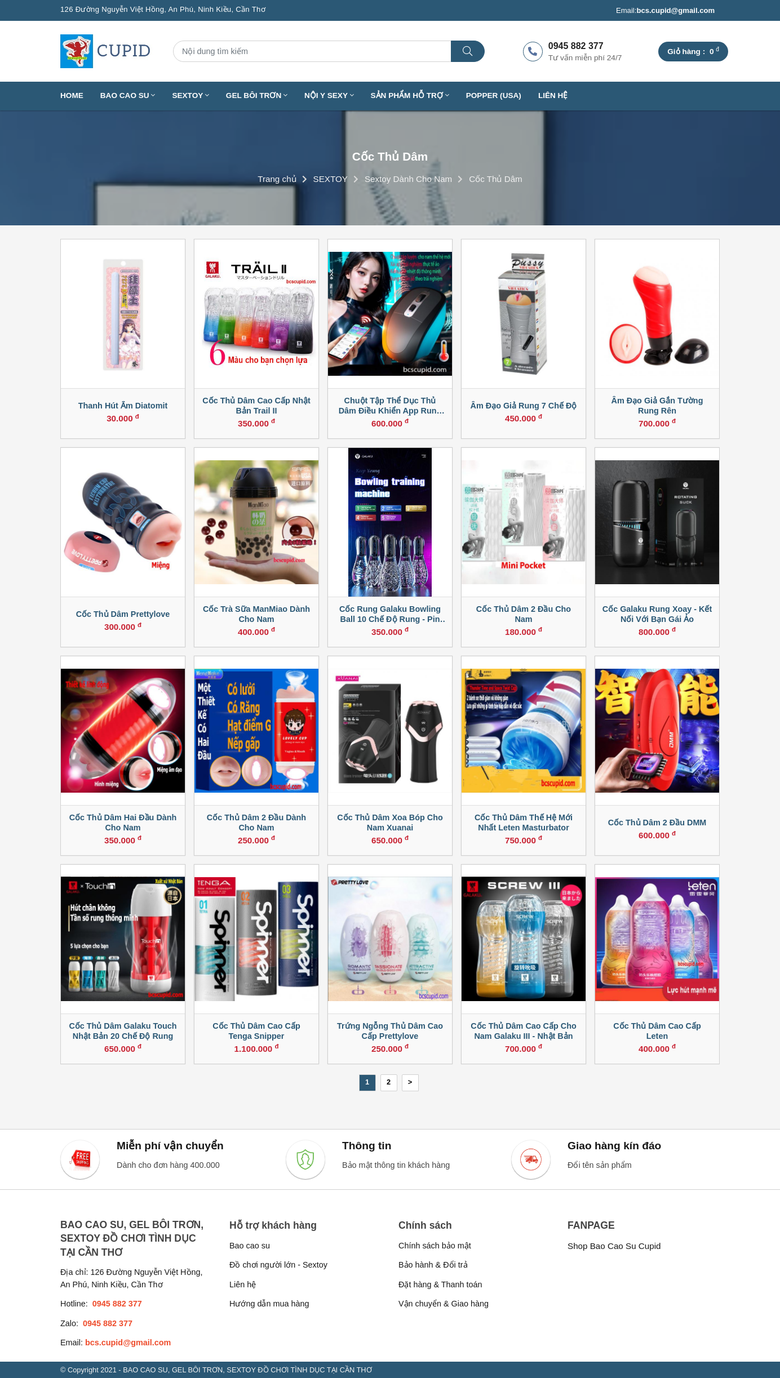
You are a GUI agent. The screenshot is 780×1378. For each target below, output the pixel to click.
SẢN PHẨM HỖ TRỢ (410, 95)
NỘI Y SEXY (329, 95)
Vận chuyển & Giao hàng (443, 1303)
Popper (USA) (493, 95)
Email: (665, 10)
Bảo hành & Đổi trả (433, 1264)
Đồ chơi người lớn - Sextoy (278, 1264)
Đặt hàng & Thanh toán (440, 1284)
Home (71, 95)
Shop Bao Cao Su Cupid (614, 1246)
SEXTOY (190, 95)
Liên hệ (553, 95)
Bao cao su (249, 1245)
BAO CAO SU (128, 95)
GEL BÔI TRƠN (256, 95)
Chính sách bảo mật (434, 1245)
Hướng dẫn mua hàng (269, 1303)
